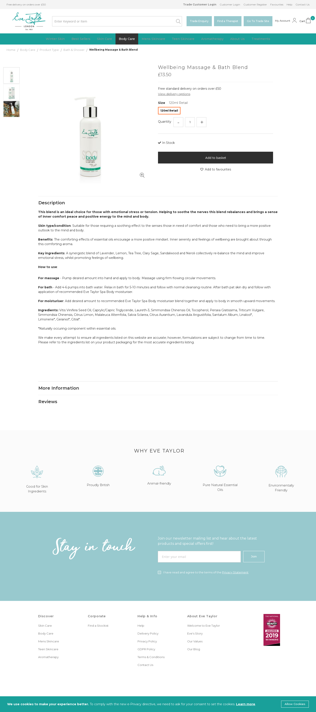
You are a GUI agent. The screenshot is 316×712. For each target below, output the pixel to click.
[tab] (158, 190)
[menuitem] (45, 39)
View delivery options (174, 94)
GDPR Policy (146, 641)
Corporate (97, 609)
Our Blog (193, 641)
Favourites (276, 4)
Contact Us (302, 4)
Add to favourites (215, 170)
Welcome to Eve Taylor (203, 618)
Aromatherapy (48, 649)
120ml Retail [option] (169, 111)
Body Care (28, 50)
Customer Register (255, 4)
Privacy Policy (147, 634)
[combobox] (113, 21)
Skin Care (45, 618)
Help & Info (147, 609)
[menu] (158, 39)
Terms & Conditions (151, 649)
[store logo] (24, 21)
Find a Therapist (227, 21)
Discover (46, 609)
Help (289, 4)
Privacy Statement (235, 565)
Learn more (245, 704)
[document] (158, 704)
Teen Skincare (48, 641)
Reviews (47, 393)
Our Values (194, 634)
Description (51, 190)
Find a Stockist (98, 618)
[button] (11, 92)
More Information (58, 377)
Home (11, 50)
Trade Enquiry (199, 21)
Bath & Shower (74, 50)
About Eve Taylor (202, 609)
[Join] (254, 549)
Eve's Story (195, 626)
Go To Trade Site (258, 21)
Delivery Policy (148, 626)
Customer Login (230, 4)
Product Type (49, 50)
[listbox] (215, 111)
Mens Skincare (48, 634)
